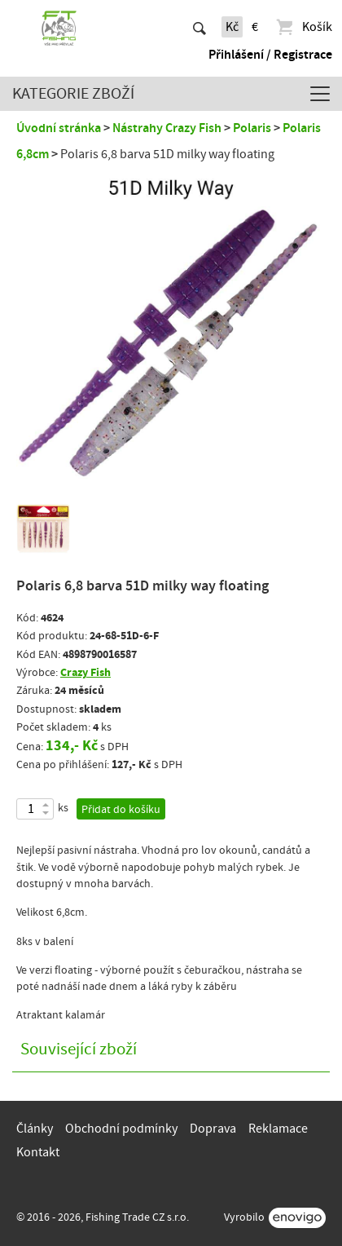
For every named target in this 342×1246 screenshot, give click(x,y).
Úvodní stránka (58, 128)
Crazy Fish (85, 672)
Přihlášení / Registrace (270, 54)
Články (34, 1128)
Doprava (213, 1128)
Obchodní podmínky (121, 1128)
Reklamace (278, 1128)
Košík (303, 27)
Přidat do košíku (120, 809)
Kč (232, 27)
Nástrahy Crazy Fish (166, 128)
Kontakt (37, 1152)
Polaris (252, 128)
